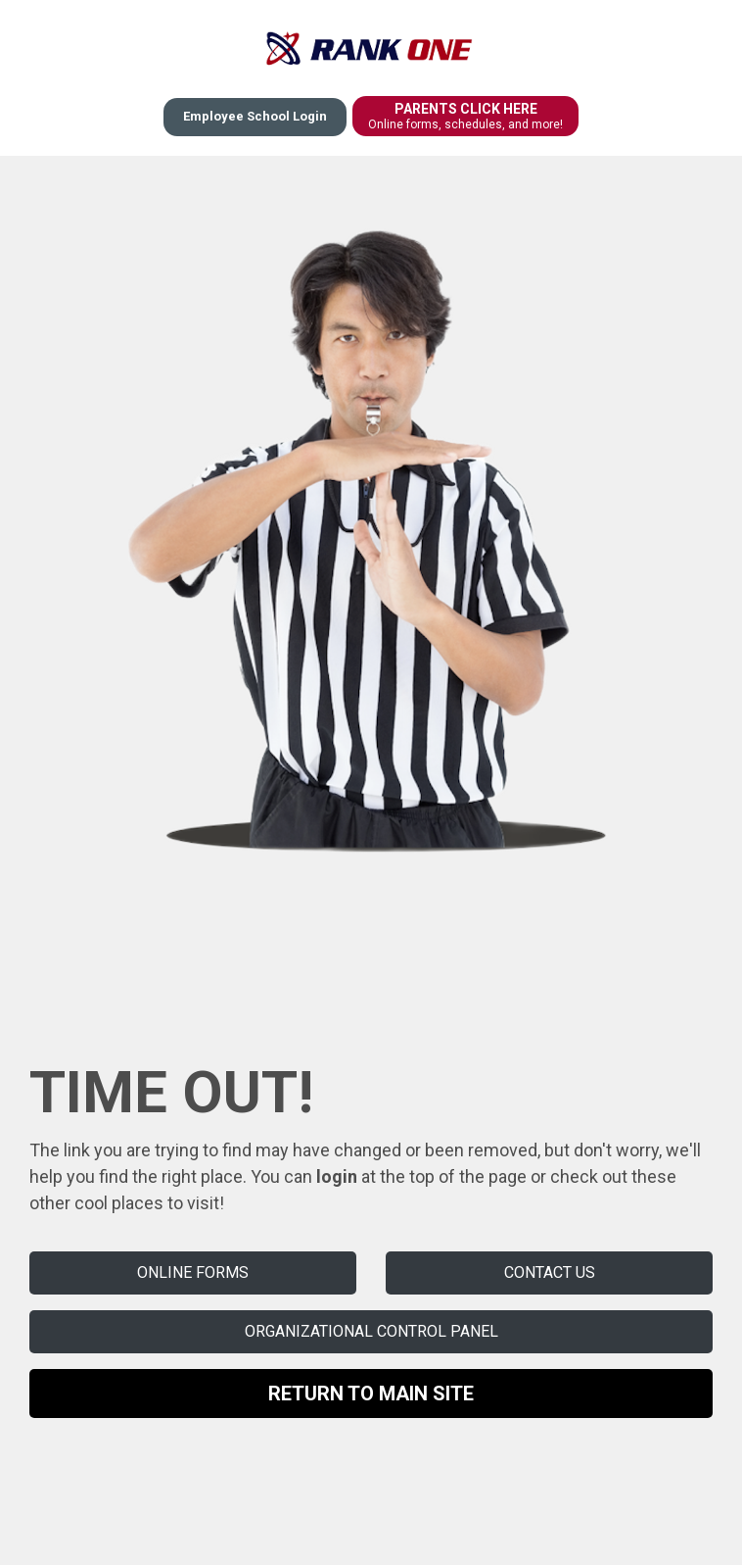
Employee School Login (255, 116)
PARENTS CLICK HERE (465, 116)
